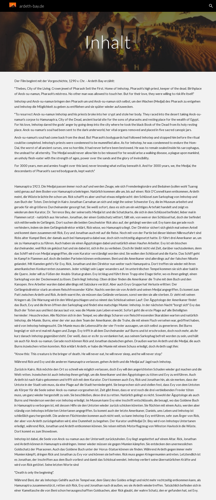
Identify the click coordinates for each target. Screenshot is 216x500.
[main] (108, 41)
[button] (211, 6)
